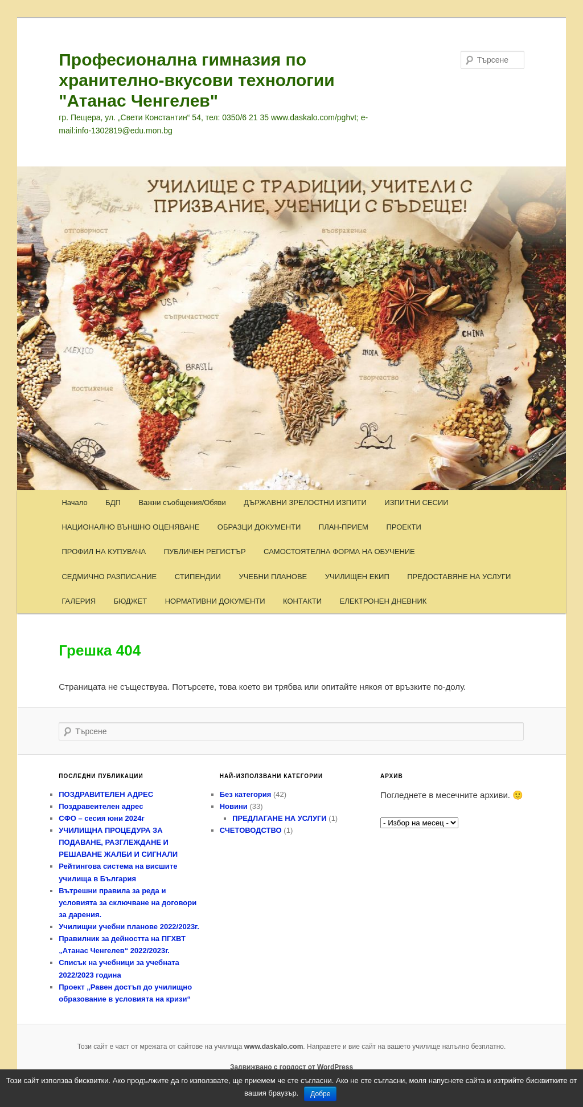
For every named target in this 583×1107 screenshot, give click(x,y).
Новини (234, 806)
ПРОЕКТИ (403, 527)
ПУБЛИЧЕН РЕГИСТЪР (205, 551)
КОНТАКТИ (302, 601)
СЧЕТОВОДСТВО (251, 830)
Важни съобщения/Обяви (181, 502)
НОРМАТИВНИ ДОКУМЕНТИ (215, 601)
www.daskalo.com (273, 1047)
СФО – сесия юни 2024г (102, 818)
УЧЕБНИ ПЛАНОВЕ (273, 576)
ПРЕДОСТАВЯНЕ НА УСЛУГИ (459, 576)
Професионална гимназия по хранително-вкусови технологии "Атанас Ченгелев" (196, 80)
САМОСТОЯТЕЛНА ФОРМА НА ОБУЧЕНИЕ (339, 551)
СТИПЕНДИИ (198, 576)
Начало (74, 502)
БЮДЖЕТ (130, 601)
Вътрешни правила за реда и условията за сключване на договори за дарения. (127, 902)
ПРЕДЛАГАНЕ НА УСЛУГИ (279, 818)
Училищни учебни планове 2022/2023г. (129, 926)
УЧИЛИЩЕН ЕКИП (357, 576)
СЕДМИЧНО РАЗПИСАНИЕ (109, 576)
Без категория (246, 794)
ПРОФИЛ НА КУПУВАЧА (103, 551)
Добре (320, 1094)
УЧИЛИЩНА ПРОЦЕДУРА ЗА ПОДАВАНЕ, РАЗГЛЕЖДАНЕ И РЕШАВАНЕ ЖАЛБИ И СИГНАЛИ (118, 842)
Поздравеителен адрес (101, 806)
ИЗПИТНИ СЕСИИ (416, 502)
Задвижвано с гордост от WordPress (291, 1067)
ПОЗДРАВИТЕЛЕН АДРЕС (106, 794)
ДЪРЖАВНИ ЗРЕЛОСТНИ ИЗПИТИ (305, 502)
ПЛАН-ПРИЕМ (343, 527)
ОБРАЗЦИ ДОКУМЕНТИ (259, 527)
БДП (113, 502)
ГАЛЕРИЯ (78, 601)
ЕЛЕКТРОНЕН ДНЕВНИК (383, 601)
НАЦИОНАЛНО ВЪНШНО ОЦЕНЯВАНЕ (130, 527)
